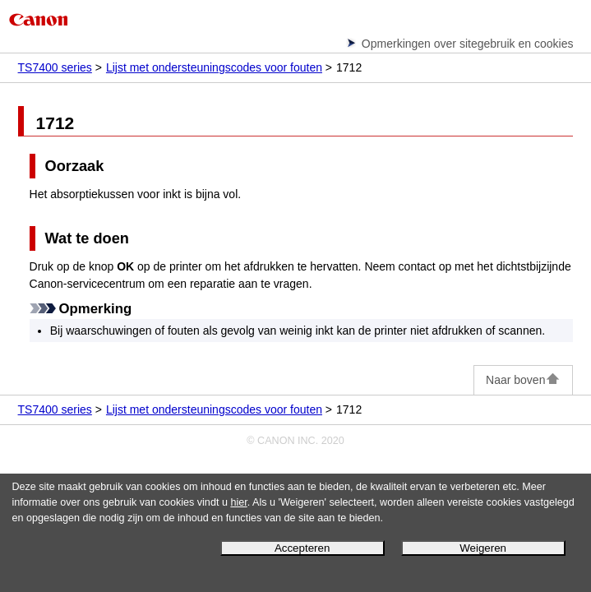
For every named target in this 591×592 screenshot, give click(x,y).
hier (238, 502)
